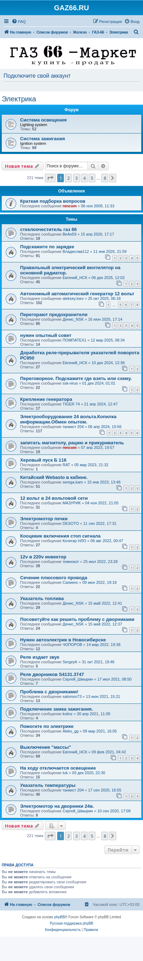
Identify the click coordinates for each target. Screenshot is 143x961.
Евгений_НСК (74, 277)
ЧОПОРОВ (72, 644)
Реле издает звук (39, 657)
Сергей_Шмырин (77, 679)
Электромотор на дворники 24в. (57, 806)
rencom (69, 206)
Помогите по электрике (46, 726)
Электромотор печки (43, 518)
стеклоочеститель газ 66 (48, 229)
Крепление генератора (46, 399)
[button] (50, 178)
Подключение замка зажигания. (56, 709)
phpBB (59, 917)
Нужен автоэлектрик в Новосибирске (63, 639)
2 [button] (68, 178)
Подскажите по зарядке (47, 246)
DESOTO (70, 523)
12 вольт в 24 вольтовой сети (54, 498)
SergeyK (69, 662)
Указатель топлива (42, 598)
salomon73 (72, 696)
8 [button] (104, 178)
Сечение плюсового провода (53, 577)
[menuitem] (19, 21)
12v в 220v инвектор (43, 556)
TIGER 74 (71, 404)
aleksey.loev (73, 298)
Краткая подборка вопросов (52, 201)
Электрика (19, 99)
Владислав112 (75, 251)
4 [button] (84, 178)
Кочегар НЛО (74, 541)
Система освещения (43, 120)
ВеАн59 (69, 234)
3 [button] (76, 178)
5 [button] (92, 178)
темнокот (70, 561)
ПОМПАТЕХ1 (74, 340)
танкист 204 (73, 427)
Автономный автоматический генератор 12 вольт (77, 293)
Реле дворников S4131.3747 (52, 674)
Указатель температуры (48, 785)
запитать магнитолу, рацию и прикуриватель (72, 442)
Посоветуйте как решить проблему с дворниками (77, 619)
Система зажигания (42, 138)
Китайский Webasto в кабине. (54, 477)
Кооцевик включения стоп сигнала (60, 536)
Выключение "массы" (45, 747)
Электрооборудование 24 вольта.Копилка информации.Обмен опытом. (68, 419)
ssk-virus (70, 383)
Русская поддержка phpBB (71, 923)
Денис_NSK (73, 319)
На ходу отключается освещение (58, 768)
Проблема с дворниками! (49, 691)
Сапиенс (70, 582)
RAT (66, 465)
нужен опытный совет (45, 335)
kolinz (67, 714)
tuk (65, 773)
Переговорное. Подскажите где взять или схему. (76, 378)
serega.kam (72, 482)
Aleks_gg (70, 731)
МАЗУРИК (71, 503)
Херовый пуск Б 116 (43, 460)
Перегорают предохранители (54, 314)
